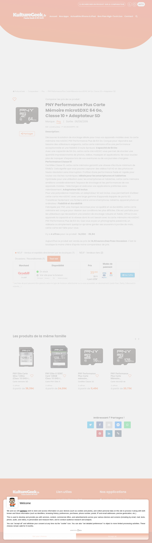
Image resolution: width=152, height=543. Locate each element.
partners (23, 511)
